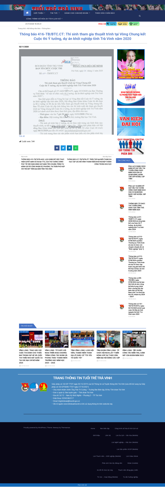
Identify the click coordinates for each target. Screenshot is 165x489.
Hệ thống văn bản (33, 31)
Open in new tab (74, 129)
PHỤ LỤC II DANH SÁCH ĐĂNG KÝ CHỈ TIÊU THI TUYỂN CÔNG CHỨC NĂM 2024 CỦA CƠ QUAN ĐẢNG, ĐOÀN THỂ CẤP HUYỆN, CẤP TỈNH (136, 175)
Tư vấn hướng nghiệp (130, 479)
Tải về (22, 138)
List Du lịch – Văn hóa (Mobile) (127, 438)
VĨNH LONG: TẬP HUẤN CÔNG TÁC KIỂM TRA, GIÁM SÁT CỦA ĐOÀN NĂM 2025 (133, 355)
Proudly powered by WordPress (35, 430)
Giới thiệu (39, 13)
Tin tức (55, 13)
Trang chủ (22, 31)
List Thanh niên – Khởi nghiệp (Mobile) (107, 458)
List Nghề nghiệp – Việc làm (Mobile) (125, 444)
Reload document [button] (58, 129)
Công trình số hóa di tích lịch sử (44, 19)
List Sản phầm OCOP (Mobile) (127, 451)
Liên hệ (108, 438)
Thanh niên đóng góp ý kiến (128, 472)
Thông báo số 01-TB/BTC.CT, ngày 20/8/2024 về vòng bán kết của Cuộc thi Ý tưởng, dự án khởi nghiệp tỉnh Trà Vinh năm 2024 (136, 225)
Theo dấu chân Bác (105, 13)
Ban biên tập (104, 431)
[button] (140, 16)
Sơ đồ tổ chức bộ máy (105, 472)
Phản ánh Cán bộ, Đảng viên (112, 465)
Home (93, 431)
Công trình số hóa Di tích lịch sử (126, 431)
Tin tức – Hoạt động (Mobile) (107, 479)
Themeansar (65, 430)
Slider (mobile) (132, 465)
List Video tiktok (132, 458)
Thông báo (46, 31)
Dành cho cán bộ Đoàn (77, 13)
